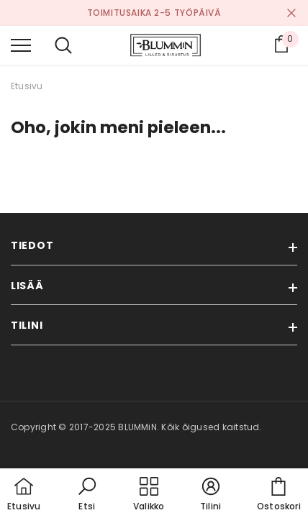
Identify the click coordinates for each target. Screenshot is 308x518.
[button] (87, 495)
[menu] (21, 45)
